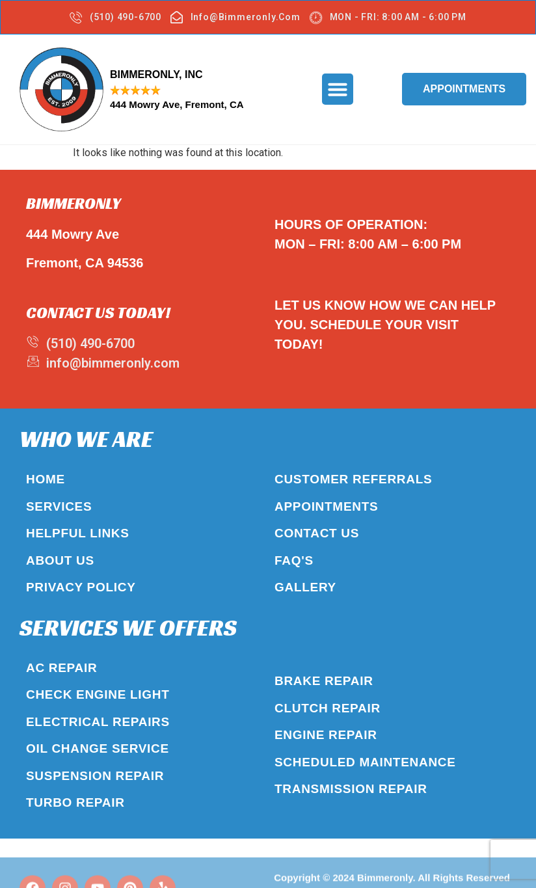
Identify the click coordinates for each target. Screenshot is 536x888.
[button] (337, 88)
